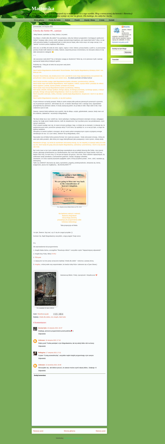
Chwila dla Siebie (55, 20)
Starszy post (100, 431)
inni (52, 317)
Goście (67, 20)
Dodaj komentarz (40, 375)
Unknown (41, 340)
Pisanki (77, 20)
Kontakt (111, 20)
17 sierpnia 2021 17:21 (53, 352)
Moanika (127, 27)
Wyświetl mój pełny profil (120, 42)
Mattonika (43, 8)
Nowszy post (38, 431)
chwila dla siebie (44, 317)
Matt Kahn (62, 317)
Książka (37, 264)
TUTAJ (54, 254)
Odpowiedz (42, 334)
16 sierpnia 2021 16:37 (54, 328)
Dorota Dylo (42, 328)
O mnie (101, 20)
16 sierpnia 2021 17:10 (53, 340)
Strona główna (39, 20)
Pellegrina (41, 352)
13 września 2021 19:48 (53, 365)
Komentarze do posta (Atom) (73, 438)
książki (56, 317)
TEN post (38, 257)
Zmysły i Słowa (89, 20)
